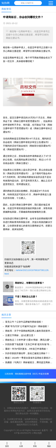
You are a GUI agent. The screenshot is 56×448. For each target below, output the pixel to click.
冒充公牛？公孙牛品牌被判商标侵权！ (24, 321)
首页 (7, 444)
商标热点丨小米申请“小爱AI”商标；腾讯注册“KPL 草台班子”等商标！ (29, 340)
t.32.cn (19, 430)
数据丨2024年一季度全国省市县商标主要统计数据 (29, 358)
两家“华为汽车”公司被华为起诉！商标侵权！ (27, 326)
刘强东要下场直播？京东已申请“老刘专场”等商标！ (29, 344)
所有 (35, 444)
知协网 (5, 3)
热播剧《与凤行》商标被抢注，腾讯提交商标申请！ (29, 362)
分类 (21, 444)
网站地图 (37, 433)
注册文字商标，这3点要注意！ (20, 335)
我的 (49, 444)
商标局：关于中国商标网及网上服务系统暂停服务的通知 (29, 331)
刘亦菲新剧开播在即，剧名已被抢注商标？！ (27, 353)
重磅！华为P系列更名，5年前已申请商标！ (26, 349)
